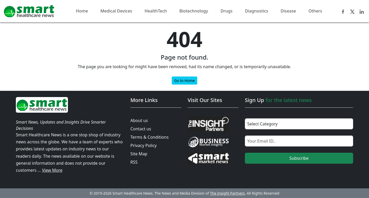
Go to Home (184, 80)
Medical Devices (116, 11)
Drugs (226, 11)
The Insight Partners (227, 193)
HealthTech (156, 11)
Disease (288, 11)
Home (82, 11)
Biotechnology (193, 11)
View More (52, 170)
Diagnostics (256, 11)
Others (315, 11)
